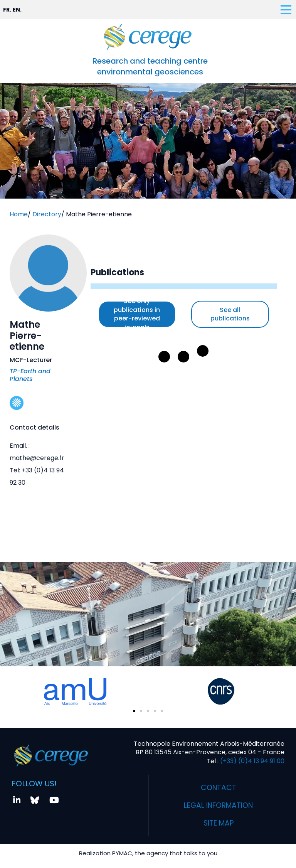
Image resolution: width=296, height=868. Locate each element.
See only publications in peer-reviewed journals (137, 314)
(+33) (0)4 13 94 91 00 (251, 758)
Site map (218, 820)
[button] (134, 708)
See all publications (230, 314)
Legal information (218, 802)
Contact (218, 784)
